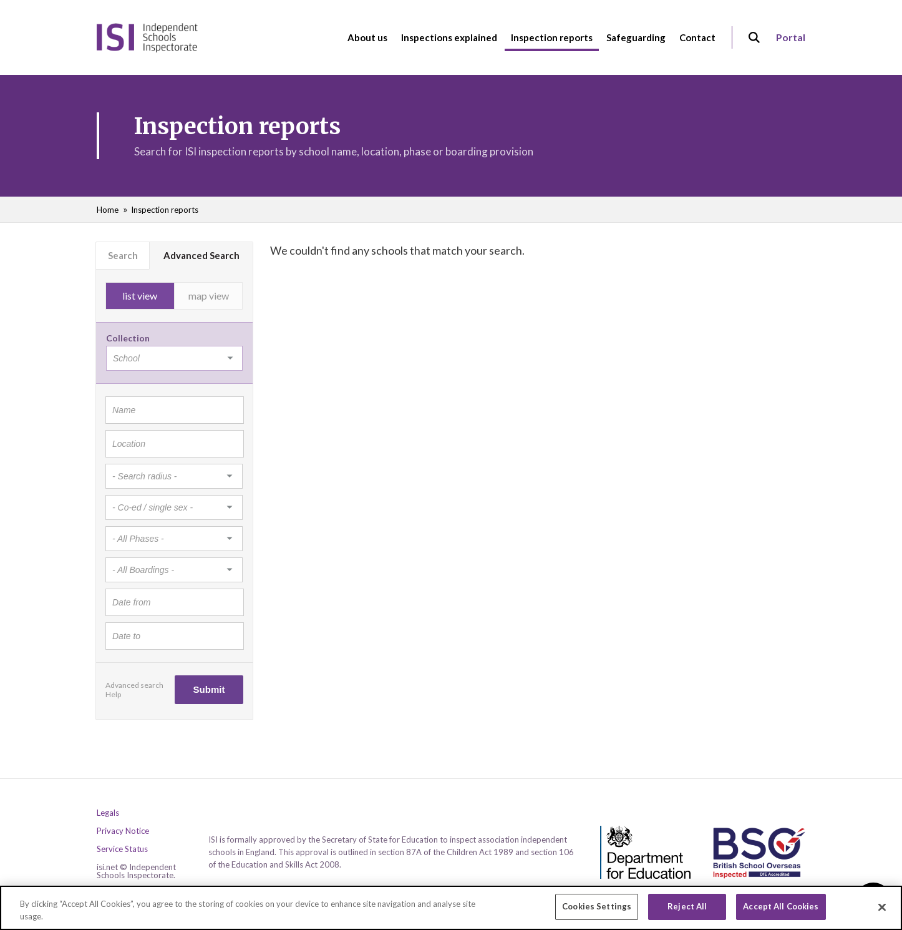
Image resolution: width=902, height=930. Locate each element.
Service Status (122, 849)
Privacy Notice (123, 831)
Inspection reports (164, 210)
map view (208, 295)
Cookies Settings (596, 912)
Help (113, 694)
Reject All (687, 912)
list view (139, 295)
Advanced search (134, 685)
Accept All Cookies (780, 912)
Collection (128, 338)
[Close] (882, 912)
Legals (108, 813)
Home (108, 210)
